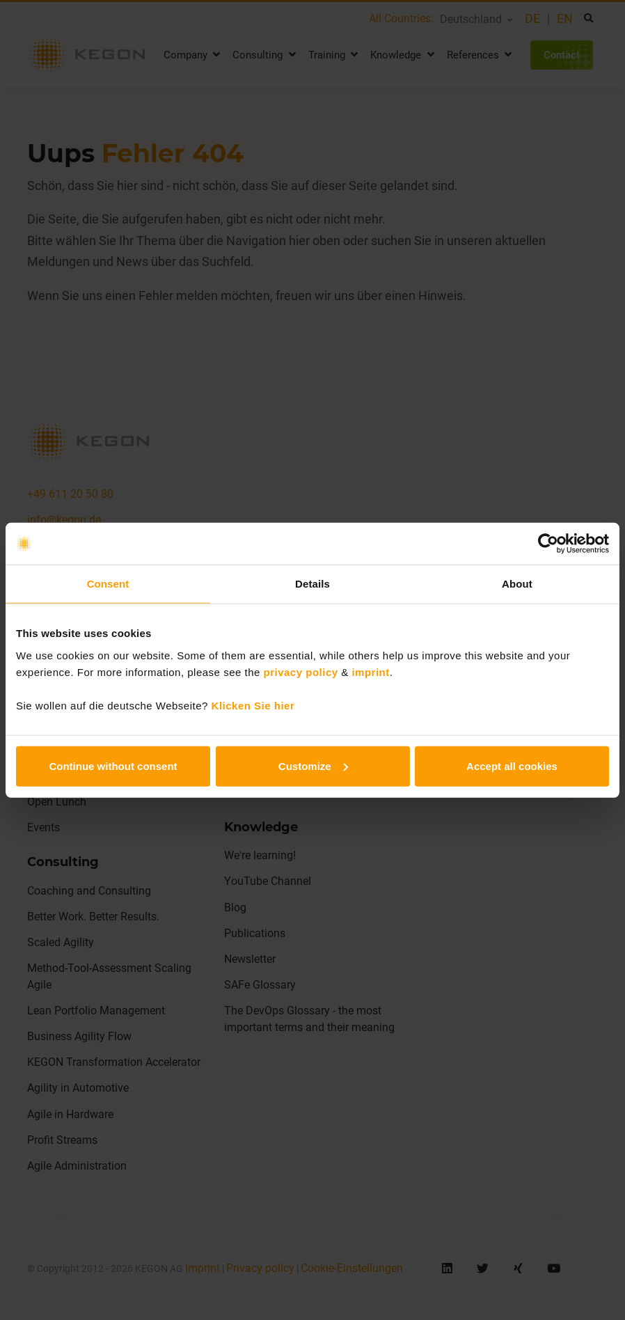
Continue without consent (113, 765)
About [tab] (517, 584)
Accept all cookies (511, 765)
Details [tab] (312, 584)
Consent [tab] (108, 584)
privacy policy (301, 671)
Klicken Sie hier (253, 705)
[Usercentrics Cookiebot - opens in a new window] (548, 543)
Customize (313, 765)
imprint (370, 671)
